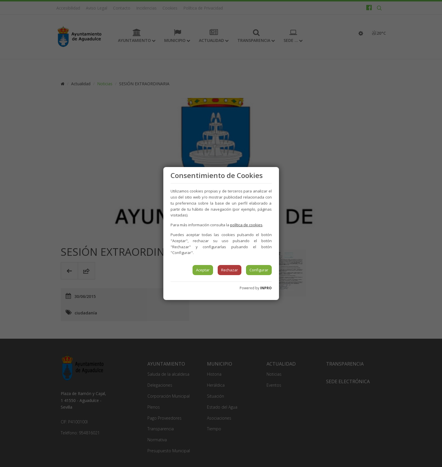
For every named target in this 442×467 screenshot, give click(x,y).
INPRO (266, 288)
